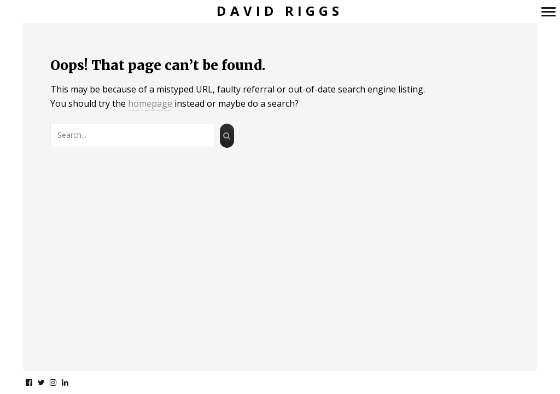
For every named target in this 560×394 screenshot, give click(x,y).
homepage (150, 103)
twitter (46, 382)
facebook (34, 382)
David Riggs (280, 11)
